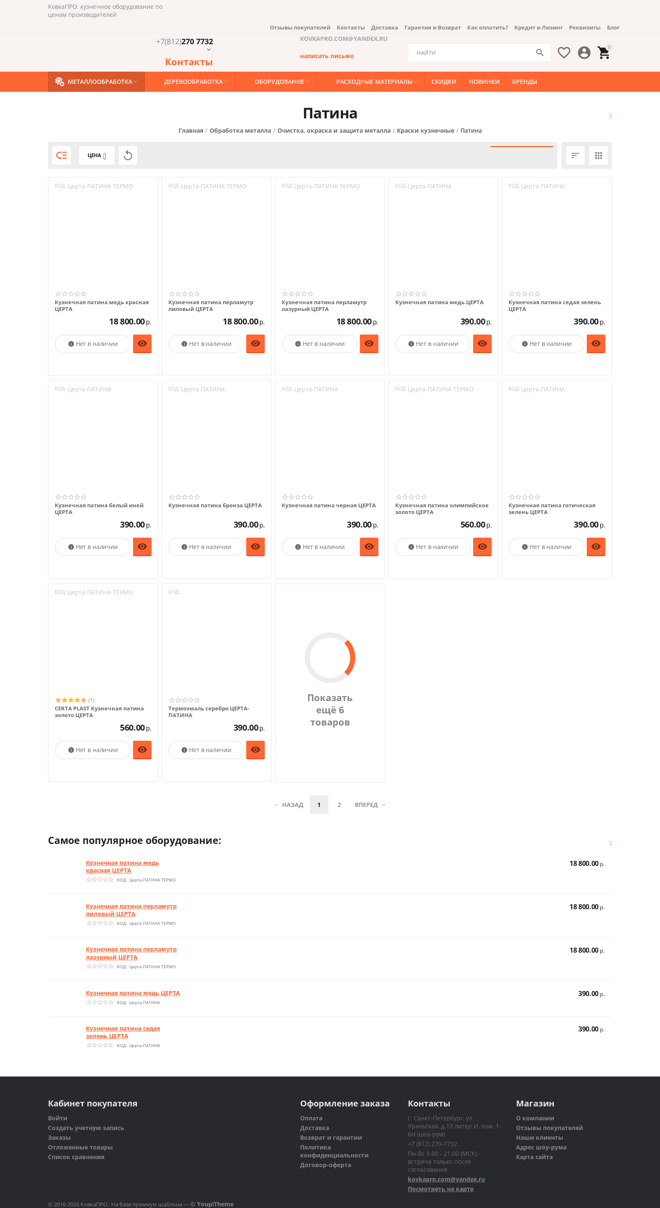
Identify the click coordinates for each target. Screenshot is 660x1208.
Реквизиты (585, 27)
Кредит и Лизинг (538, 27)
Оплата (311, 1118)
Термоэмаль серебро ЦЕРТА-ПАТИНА (208, 711)
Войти (57, 1118)
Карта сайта (534, 1157)
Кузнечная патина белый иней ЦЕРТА (99, 508)
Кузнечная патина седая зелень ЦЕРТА (554, 305)
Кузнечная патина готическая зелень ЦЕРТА (552, 508)
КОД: (60, 185)
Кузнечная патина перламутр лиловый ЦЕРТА (210, 305)
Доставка (384, 27)
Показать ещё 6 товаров (330, 710)
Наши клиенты (539, 1137)
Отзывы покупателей (300, 27)
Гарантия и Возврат (433, 27)
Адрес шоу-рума (541, 1147)
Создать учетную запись (86, 1128)
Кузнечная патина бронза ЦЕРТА (215, 505)
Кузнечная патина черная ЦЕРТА (329, 505)
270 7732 (184, 41)
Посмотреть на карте (441, 1189)
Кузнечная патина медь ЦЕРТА (439, 302)
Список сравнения (76, 1157)
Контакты (351, 27)
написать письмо (327, 56)
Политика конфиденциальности (334, 1151)
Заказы (59, 1137)
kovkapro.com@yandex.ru (446, 1179)
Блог (613, 27)
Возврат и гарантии (331, 1137)
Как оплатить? (487, 27)
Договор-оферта (325, 1165)
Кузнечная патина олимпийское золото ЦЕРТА (442, 508)
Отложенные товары (80, 1147)
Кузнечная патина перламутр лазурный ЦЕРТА (324, 305)
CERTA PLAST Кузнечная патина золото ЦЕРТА (99, 711)
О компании (535, 1118)
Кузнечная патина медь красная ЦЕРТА (102, 305)
